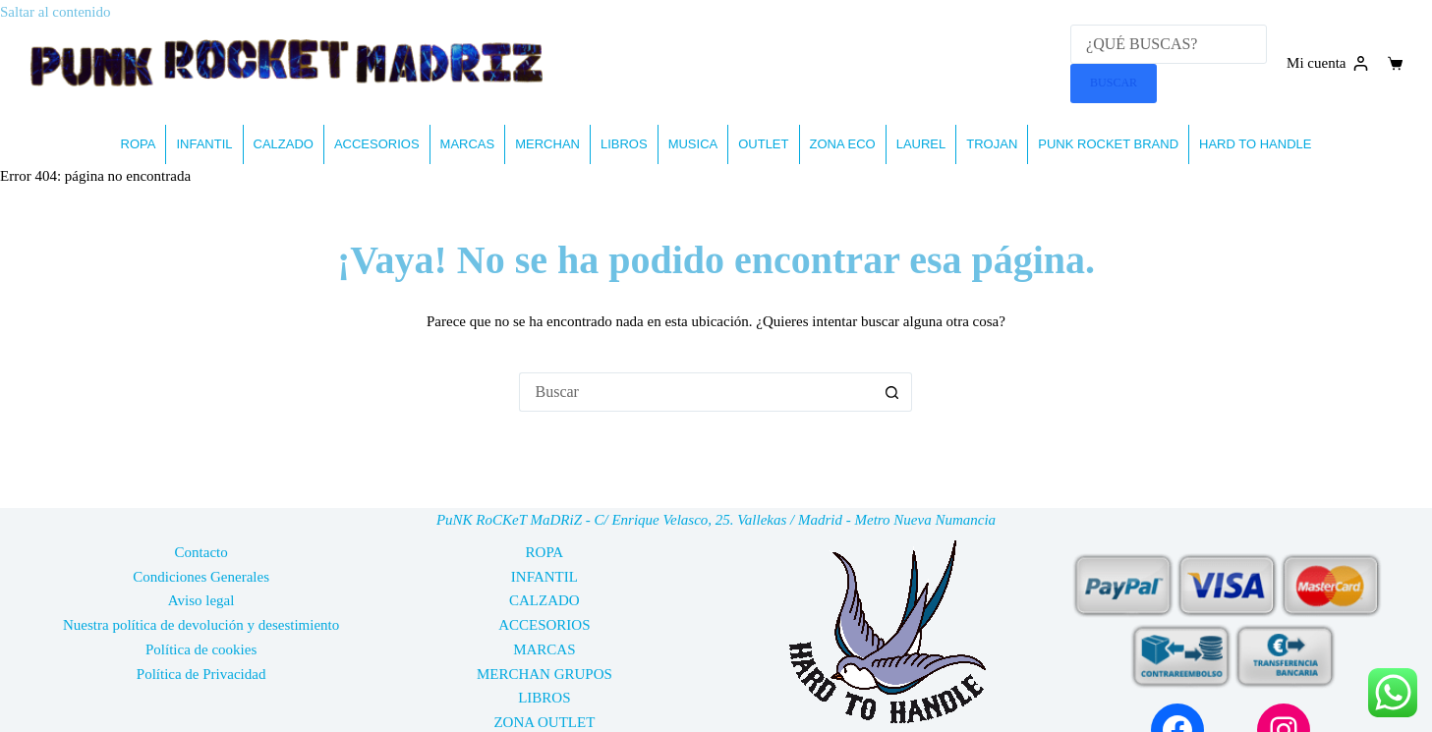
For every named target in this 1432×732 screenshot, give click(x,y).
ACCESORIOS (377, 144)
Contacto (201, 552)
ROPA (138, 144)
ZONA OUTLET (544, 722)
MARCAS (467, 144)
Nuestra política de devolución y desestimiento (201, 625)
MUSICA (693, 144)
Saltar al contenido (55, 12)
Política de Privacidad (201, 674)
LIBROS (624, 144)
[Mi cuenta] (1327, 63)
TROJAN (991, 144)
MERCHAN (547, 144)
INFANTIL (204, 144)
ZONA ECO (843, 144)
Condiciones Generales (201, 577)
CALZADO (284, 144)
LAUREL (921, 144)
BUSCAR (1113, 82)
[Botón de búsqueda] (892, 392)
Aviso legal (201, 600)
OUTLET (763, 144)
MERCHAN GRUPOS (544, 674)
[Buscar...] (696, 392)
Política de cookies (201, 649)
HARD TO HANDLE (1255, 144)
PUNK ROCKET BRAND (1108, 144)
